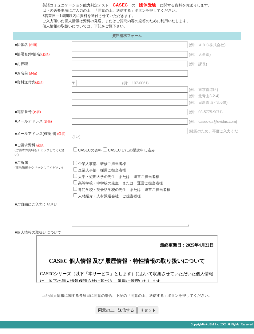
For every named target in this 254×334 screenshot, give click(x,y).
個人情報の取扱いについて (126, 263)
